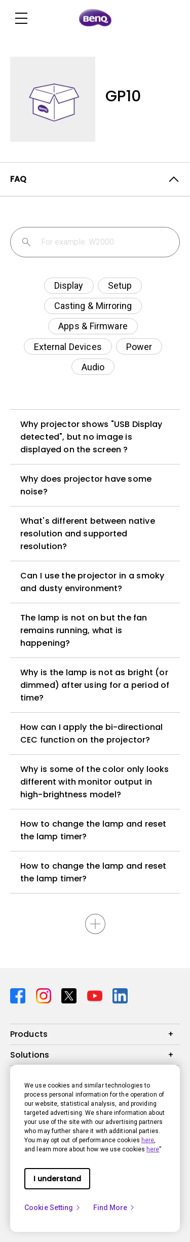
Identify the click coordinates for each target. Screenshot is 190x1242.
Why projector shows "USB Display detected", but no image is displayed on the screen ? (91, 436)
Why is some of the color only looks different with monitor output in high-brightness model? (94, 781)
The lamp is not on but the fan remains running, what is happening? (83, 630)
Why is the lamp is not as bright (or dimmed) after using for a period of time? (95, 685)
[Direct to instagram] (45, 995)
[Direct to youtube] (96, 995)
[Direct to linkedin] (120, 995)
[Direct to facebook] (19, 995)
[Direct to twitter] (70, 995)
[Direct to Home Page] (95, 18)
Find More (114, 1208)
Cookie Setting (52, 1208)
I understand (57, 1179)
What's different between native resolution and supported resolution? (87, 533)
